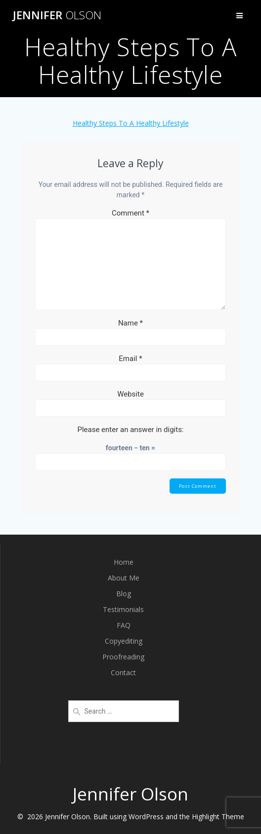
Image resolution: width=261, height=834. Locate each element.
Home (123, 562)
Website (130, 394)
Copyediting (123, 641)
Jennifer (57, 15)
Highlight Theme (218, 816)
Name (130, 323)
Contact (123, 672)
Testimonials (123, 609)
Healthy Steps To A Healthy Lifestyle (131, 123)
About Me (123, 577)
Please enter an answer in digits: (130, 429)
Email (130, 358)
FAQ (123, 625)
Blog (123, 593)
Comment (130, 213)
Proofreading (123, 656)
